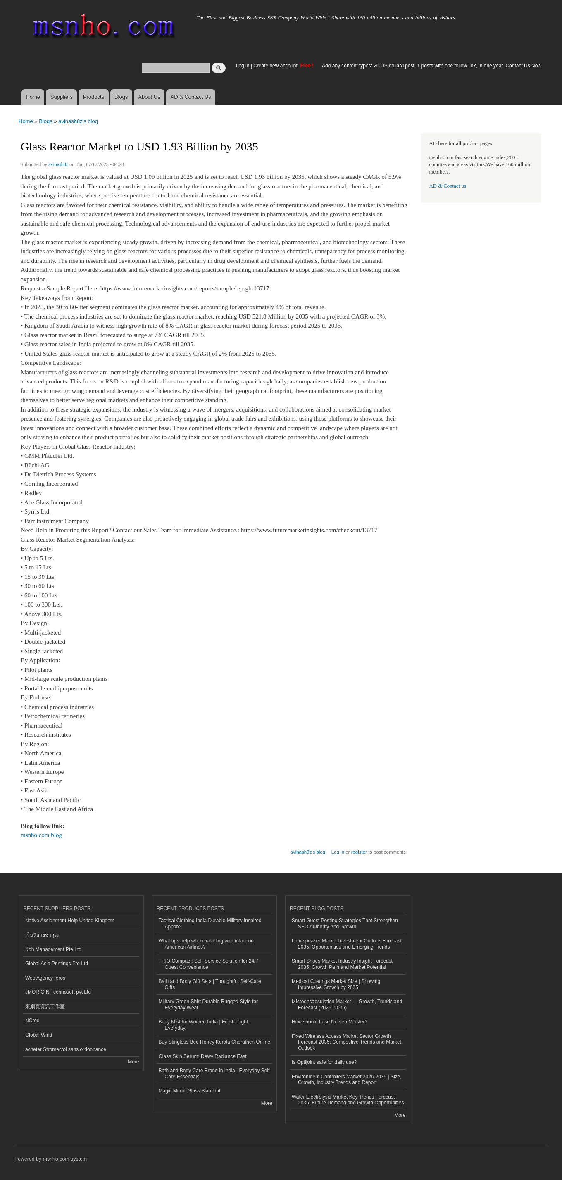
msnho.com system (65, 1159)
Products (93, 97)
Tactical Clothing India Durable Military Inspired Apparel (210, 923)
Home (33, 97)
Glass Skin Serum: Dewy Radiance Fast (203, 1056)
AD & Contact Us (191, 97)
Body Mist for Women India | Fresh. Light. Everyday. (204, 1024)
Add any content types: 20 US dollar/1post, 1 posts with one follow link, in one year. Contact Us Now (431, 66)
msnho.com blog (41, 835)
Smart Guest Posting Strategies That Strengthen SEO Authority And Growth (345, 923)
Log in (243, 66)
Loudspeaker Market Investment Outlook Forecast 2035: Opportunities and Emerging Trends (347, 943)
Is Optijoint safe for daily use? (324, 1062)
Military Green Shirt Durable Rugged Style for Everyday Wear (208, 1004)
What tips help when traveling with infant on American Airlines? (206, 943)
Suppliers (61, 97)
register (359, 851)
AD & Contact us (447, 186)
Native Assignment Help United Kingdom (69, 920)
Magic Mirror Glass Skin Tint (190, 1091)
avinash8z (58, 164)
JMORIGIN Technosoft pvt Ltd (58, 992)
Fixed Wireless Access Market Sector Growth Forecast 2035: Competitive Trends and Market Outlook (346, 1042)
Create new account (276, 66)
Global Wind (38, 1035)
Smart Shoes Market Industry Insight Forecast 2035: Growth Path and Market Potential (342, 964)
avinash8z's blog (78, 121)
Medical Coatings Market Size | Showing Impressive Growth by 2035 (336, 984)
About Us (149, 97)
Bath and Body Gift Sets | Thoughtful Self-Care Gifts (210, 984)
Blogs (121, 97)
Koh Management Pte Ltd (53, 949)
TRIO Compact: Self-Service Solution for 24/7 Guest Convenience (209, 964)
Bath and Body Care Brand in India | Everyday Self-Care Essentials (215, 1073)
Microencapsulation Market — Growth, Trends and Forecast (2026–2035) (347, 1004)
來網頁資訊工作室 (45, 1006)
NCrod (32, 1020)
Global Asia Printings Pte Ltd (56, 963)
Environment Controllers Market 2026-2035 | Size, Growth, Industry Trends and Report (347, 1079)
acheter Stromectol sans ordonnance (65, 1049)
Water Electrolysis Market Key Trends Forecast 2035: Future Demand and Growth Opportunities (348, 1100)
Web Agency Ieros (45, 978)
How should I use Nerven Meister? (329, 1022)
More (133, 1062)
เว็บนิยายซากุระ (42, 935)
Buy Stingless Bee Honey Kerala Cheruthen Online (214, 1042)
